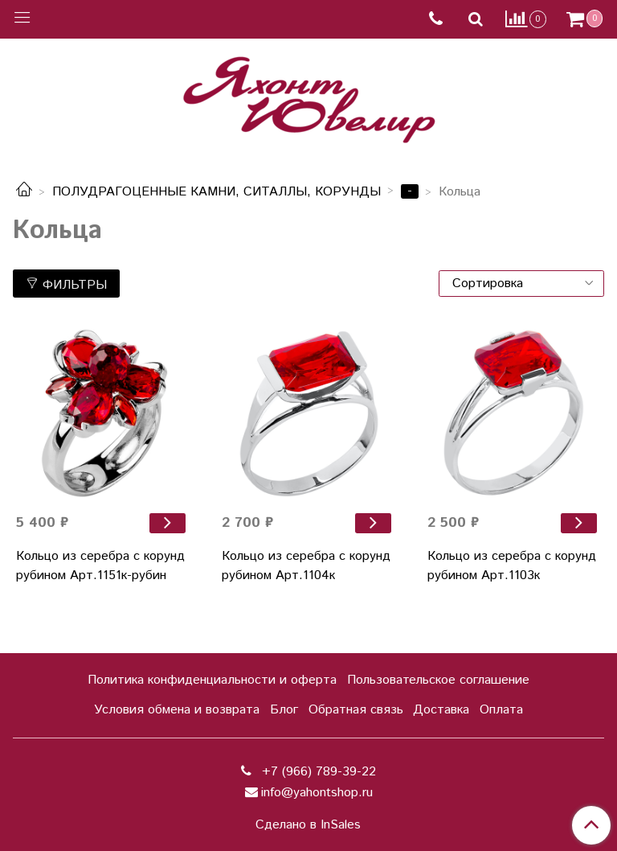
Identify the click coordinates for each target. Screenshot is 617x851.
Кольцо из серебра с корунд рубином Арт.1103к (511, 566)
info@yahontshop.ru (317, 792)
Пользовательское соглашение (438, 680)
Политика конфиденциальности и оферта (212, 680)
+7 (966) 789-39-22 (317, 772)
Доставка (441, 710)
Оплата (501, 710)
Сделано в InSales (308, 825)
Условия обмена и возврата (176, 710)
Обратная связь (355, 710)
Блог (284, 710)
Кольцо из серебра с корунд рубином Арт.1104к (306, 566)
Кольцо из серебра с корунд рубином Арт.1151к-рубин (100, 566)
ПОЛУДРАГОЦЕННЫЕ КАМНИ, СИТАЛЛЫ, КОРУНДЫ (216, 192)
